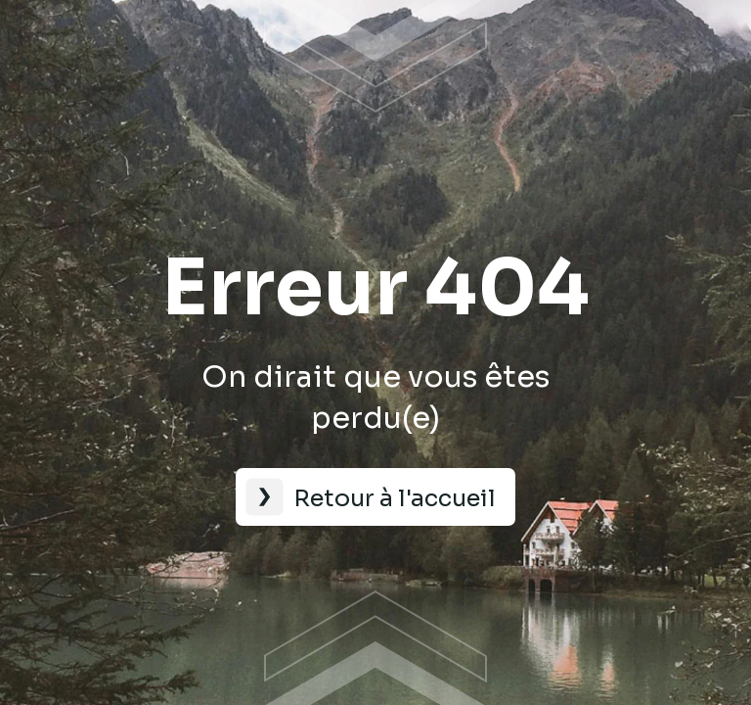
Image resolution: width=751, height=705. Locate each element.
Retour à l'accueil (394, 498)
